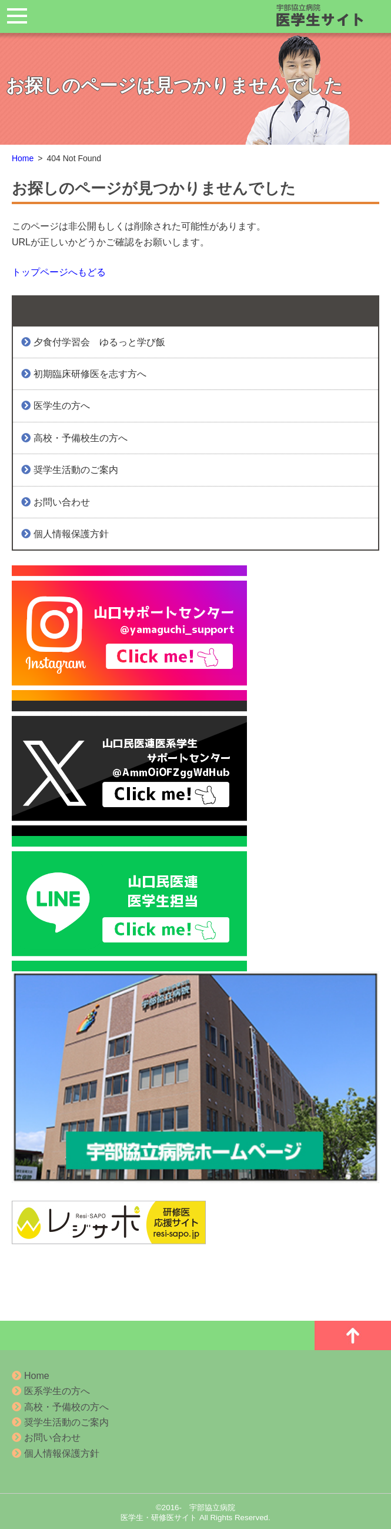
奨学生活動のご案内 (72, 470)
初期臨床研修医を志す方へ (86, 374)
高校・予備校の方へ (60, 1407)
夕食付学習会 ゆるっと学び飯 (95, 342)
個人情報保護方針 (67, 534)
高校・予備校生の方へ (76, 438)
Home (23, 158)
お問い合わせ (57, 502)
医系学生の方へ (51, 1391)
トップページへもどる (59, 272)
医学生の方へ (57, 406)
